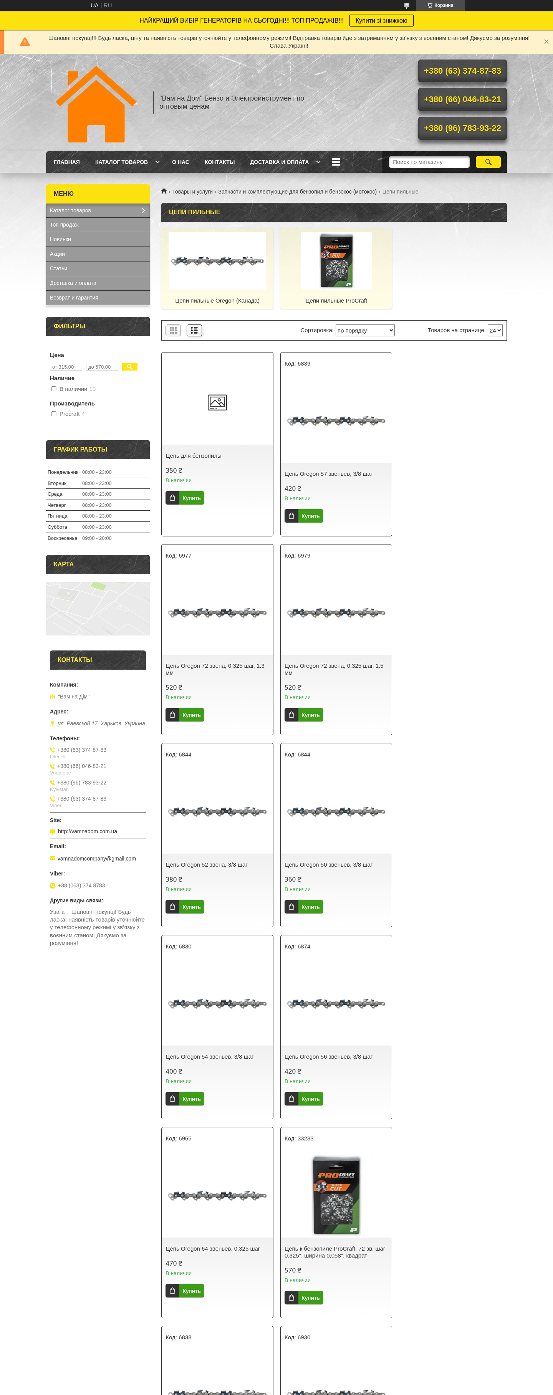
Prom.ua (309, 1380)
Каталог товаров (121, 162)
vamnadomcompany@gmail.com (97, 859)
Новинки (60, 239)
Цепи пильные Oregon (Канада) (216, 300)
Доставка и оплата (279, 162)
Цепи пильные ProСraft (334, 300)
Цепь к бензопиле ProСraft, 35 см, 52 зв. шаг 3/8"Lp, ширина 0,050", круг (332, 1266)
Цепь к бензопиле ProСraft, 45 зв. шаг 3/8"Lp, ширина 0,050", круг (451, 1266)
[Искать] (488, 162)
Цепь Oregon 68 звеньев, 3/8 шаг (327, 1063)
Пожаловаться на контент (255, 1387)
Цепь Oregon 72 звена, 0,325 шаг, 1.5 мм (215, 676)
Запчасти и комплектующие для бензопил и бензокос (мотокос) (298, 192)
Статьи (58, 268)
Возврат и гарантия (74, 298)
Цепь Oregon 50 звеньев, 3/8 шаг (444, 672)
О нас (180, 162)
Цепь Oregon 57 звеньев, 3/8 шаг (327, 473)
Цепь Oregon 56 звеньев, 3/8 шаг (327, 871)
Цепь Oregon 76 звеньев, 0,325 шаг (448, 1063)
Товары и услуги (192, 192)
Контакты (220, 162)
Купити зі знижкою (381, 20)
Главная (67, 162)
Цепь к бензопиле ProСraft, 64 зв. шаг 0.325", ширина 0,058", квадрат (216, 1266)
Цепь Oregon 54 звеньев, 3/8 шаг (209, 871)
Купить (191, 498)
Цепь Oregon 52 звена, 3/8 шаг (324, 672)
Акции (57, 254)
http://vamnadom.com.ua (87, 831)
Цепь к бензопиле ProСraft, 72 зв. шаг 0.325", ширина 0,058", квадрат (216, 1067)
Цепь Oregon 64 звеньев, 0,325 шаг (448, 871)
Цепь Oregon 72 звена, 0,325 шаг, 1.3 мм (450, 477)
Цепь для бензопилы (193, 455)
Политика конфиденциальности (321, 1387)
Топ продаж (64, 225)
